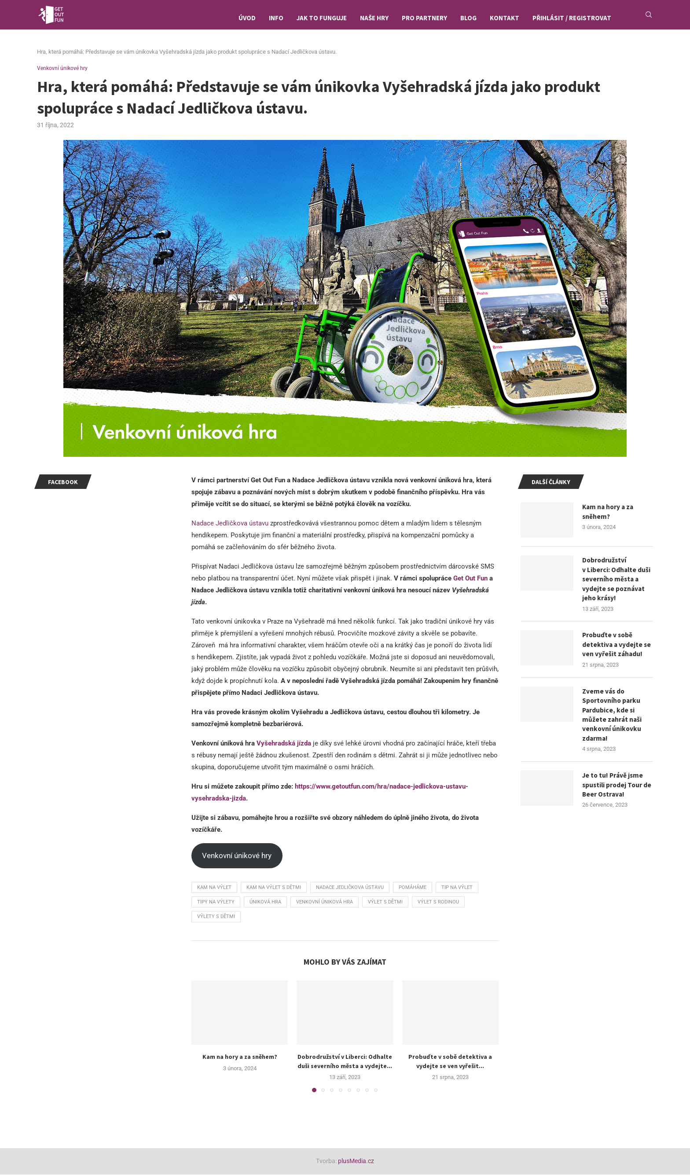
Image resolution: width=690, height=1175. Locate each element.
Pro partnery (424, 18)
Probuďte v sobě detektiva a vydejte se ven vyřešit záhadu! (617, 648)
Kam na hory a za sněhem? (239, 1057)
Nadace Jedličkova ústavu (229, 524)
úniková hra (265, 903)
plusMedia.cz (356, 1161)
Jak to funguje (322, 18)
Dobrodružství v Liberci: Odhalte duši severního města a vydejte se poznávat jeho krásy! (616, 581)
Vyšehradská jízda (284, 744)
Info (276, 18)
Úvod (247, 18)
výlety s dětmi (216, 917)
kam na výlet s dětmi (273, 888)
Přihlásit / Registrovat (571, 18)
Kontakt (504, 18)
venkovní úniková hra (324, 903)
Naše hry (374, 18)
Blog (468, 18)
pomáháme (412, 888)
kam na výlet (214, 888)
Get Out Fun (470, 579)
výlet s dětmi (385, 903)
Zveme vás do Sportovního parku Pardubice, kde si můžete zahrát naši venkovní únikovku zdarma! (612, 720)
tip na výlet (457, 888)
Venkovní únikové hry (237, 856)
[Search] (648, 18)
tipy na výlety (216, 903)
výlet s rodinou (438, 903)
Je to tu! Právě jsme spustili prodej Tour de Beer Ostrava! (614, 792)
